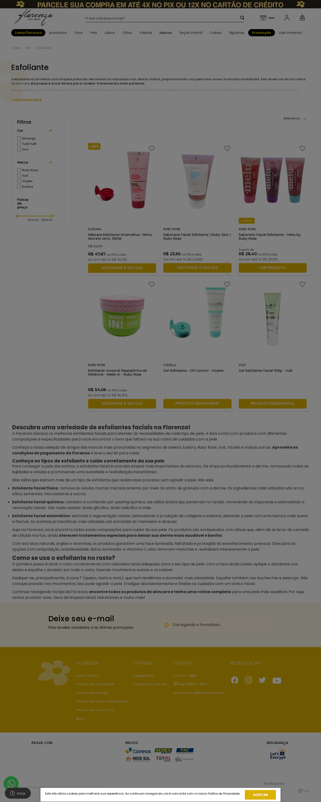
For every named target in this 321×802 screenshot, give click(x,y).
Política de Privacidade (223, 793)
